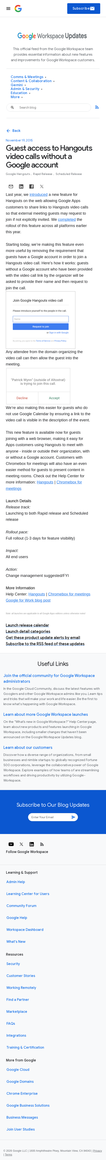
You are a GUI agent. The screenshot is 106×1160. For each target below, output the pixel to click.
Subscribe (84, 8)
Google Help (16, 918)
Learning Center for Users (27, 894)
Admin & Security (27, 89)
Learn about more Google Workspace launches (45, 714)
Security (13, 964)
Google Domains (20, 1082)
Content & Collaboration (33, 81)
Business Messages (22, 1117)
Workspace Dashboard (24, 930)
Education (20, 93)
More (17, 97)
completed (67, 219)
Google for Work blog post (28, 600)
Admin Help (15, 882)
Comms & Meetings (28, 77)
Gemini (18, 85)
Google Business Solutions (27, 1105)
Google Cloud (17, 1070)
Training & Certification (25, 1047)
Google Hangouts (18, 174)
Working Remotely (21, 988)
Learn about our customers (27, 747)
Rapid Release (43, 174)
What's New (15, 942)
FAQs (10, 1024)
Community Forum (21, 906)
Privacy (97, 1150)
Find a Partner (17, 1000)
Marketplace (16, 1012)
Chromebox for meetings (69, 594)
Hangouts (45, 482)
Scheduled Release (69, 174)
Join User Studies (20, 1129)
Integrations (16, 1035)
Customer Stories (20, 976)
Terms (8, 1154)
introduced (39, 194)
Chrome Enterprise (22, 1094)
